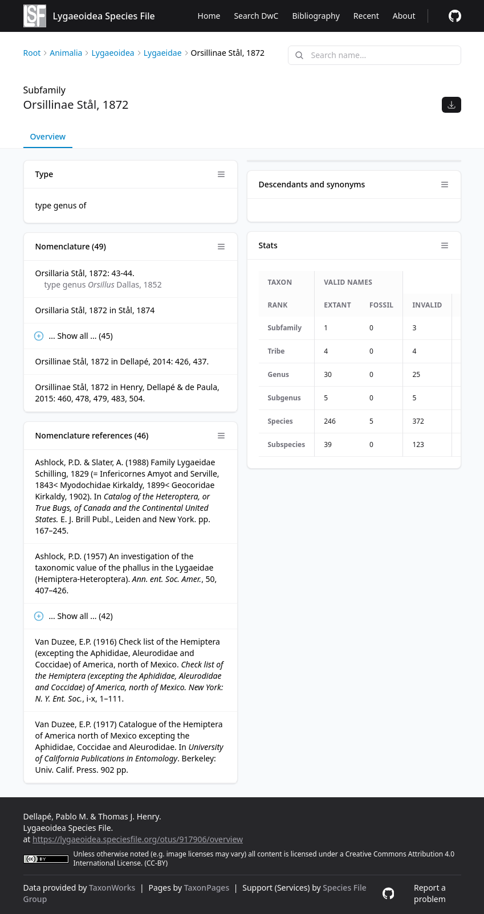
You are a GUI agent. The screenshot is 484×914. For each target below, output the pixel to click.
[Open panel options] (221, 174)
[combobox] (374, 55)
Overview (48, 136)
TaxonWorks (113, 887)
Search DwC (256, 15)
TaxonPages (207, 887)
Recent (366, 15)
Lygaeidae (163, 52)
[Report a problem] (455, 16)
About (404, 15)
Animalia (66, 52)
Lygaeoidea (112, 52)
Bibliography (315, 15)
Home (209, 15)
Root (32, 52)
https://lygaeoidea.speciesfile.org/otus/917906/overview (137, 839)
